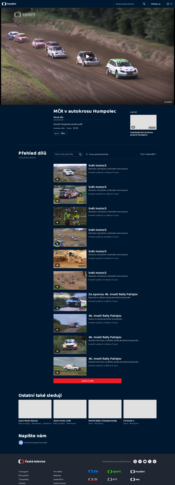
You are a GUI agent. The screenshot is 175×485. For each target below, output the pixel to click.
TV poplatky (23, 479)
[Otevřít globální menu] (169, 4)
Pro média (57, 471)
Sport (56, 133)
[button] (87, 56)
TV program (23, 471)
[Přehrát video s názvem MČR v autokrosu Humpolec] (87, 56)
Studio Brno (58, 479)
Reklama (57, 475)
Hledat (143, 4)
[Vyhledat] (80, 154)
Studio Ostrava (59, 483)
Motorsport (64, 133)
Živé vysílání (23, 475)
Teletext (22, 483)
